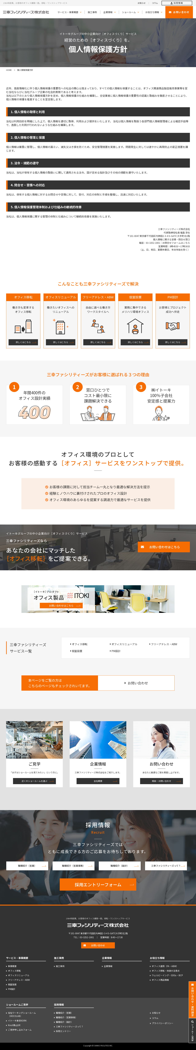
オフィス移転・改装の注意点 (166, 970)
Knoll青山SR (14, 1025)
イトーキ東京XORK (17, 1020)
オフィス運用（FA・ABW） (165, 966)
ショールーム (129, 12)
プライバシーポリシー (162, 1023)
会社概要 (98, 780)
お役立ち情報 (152, 12)
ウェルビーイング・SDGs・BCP (167, 975)
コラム (155, 3)
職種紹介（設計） (120, 865)
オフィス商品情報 (160, 979)
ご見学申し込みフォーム (20, 1029)
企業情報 (108, 12)
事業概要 (12, 966)
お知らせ (142, 3)
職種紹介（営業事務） (73, 865)
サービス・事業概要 (68, 12)
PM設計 (116, 651)
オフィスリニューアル (124, 644)
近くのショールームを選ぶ (34, 780)
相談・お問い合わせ (161, 780)
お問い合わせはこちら (61, 605)
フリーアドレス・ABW (164, 644)
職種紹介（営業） (27, 865)
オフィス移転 (79, 644)
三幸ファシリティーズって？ (166, 865)
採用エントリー (63, 1031)
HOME (9, 69)
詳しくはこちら (23, 342)
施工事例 (92, 12)
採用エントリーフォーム (98, 884)
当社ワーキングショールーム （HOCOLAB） (22, 1014)
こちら (186, 242)
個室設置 (77, 651)
